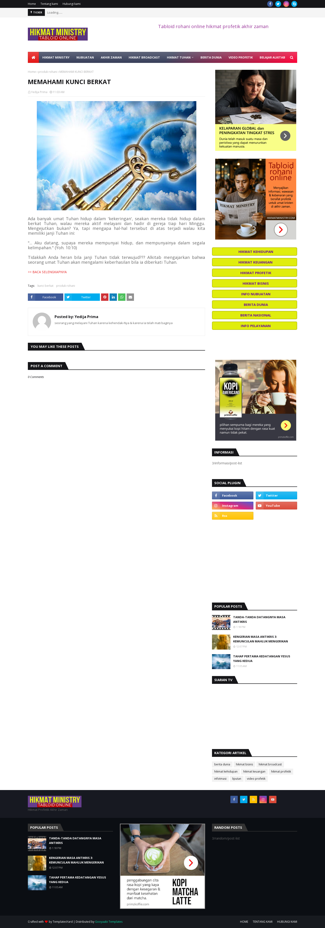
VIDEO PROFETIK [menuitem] (241, 57)
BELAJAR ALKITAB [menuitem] (272, 57)
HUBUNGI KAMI (287, 922)
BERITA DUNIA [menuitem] (211, 57)
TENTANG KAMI (263, 922)
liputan (236, 779)
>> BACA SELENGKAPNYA (47, 272)
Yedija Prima (39, 92)
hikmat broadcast (270, 764)
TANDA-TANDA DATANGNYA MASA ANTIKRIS (259, 619)
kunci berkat (45, 286)
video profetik (256, 779)
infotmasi (220, 779)
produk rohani (47, 72)
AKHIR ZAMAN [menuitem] (111, 57)
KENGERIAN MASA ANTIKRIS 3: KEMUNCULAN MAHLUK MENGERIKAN (260, 639)
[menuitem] (33, 57)
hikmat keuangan (254, 771)
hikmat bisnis (244, 764)
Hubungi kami (72, 4)
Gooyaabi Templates (108, 922)
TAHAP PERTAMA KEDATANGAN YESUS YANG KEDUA (261, 658)
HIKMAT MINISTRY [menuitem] (56, 57)
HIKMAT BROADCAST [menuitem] (144, 57)
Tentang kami (49, 4)
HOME (244, 922)
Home (32, 4)
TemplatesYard (63, 922)
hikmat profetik (281, 771)
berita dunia (222, 764)
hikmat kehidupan (226, 771)
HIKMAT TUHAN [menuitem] (179, 57)
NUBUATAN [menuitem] (85, 57)
